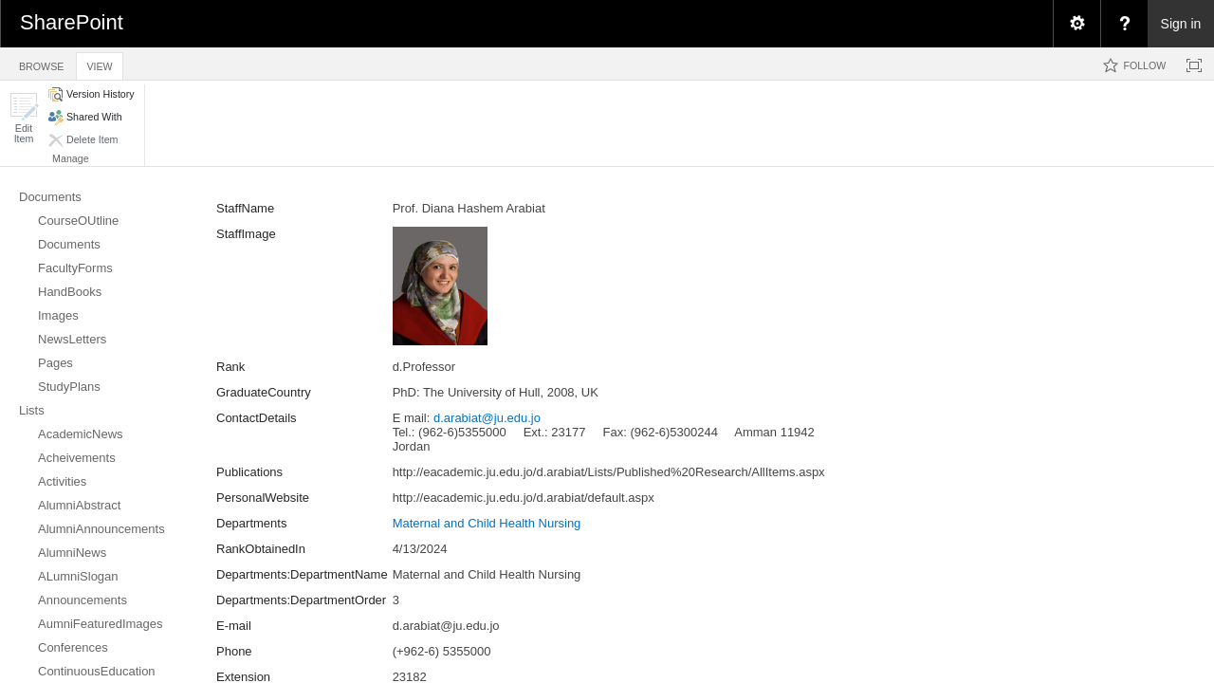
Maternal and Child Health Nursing (487, 523)
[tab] (41, 63)
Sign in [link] (1181, 23)
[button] (24, 118)
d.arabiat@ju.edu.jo (487, 418)
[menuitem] (1076, 23)
